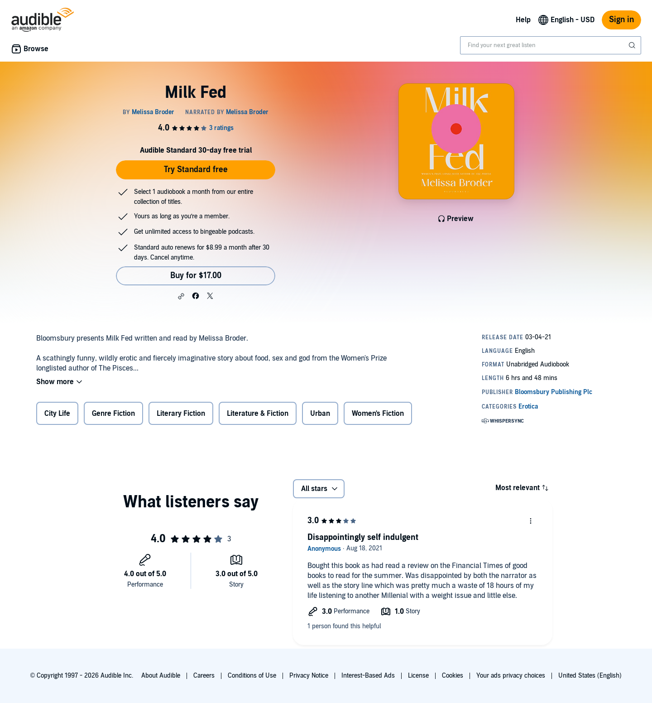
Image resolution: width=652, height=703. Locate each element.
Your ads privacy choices (510, 675)
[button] (181, 296)
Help (523, 19)
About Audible (160, 675)
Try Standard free (196, 169)
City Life (57, 413)
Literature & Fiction (257, 413)
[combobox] (550, 45)
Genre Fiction (113, 413)
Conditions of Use (252, 675)
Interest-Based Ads (368, 675)
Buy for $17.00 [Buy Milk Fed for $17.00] (195, 275)
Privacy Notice (308, 675)
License (418, 675)
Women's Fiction (378, 413)
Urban (320, 413)
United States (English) (590, 675)
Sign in (621, 19)
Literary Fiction (181, 413)
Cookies (452, 675)
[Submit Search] (633, 45)
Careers (204, 675)
